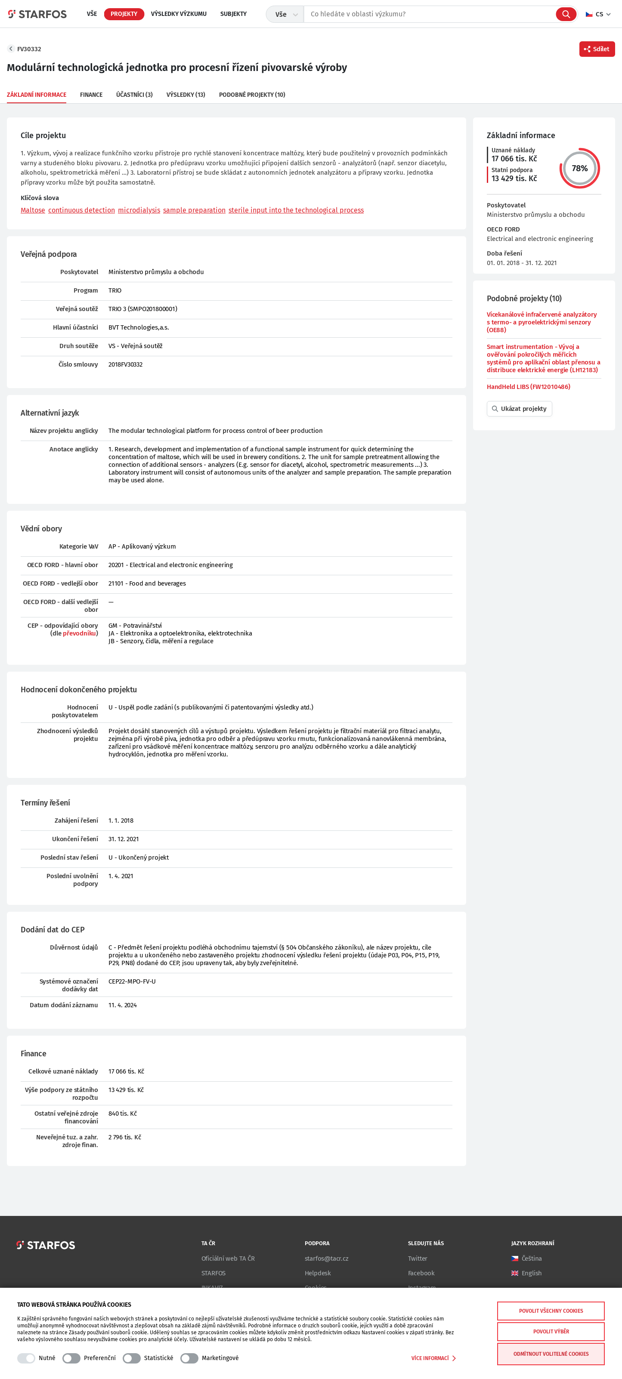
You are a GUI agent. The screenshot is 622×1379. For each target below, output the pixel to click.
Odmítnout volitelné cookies (551, 1354)
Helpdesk (318, 1273)
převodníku (79, 633)
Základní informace (36, 95)
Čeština (532, 1258)
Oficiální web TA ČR (228, 1258)
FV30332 (29, 49)
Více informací (434, 1358)
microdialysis (139, 210)
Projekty (124, 14)
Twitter (418, 1258)
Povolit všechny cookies (551, 1311)
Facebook (421, 1273)
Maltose (33, 210)
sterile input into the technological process (296, 210)
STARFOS (213, 1273)
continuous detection (81, 210)
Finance (91, 95)
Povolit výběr (551, 1332)
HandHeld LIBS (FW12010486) (528, 387)
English (532, 1273)
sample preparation (194, 210)
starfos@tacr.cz (327, 1258)
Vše (92, 14)
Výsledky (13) (186, 95)
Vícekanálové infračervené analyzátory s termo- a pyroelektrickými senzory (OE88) (542, 322)
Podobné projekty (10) (252, 95)
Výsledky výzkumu (179, 14)
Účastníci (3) (134, 95)
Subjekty (233, 14)
